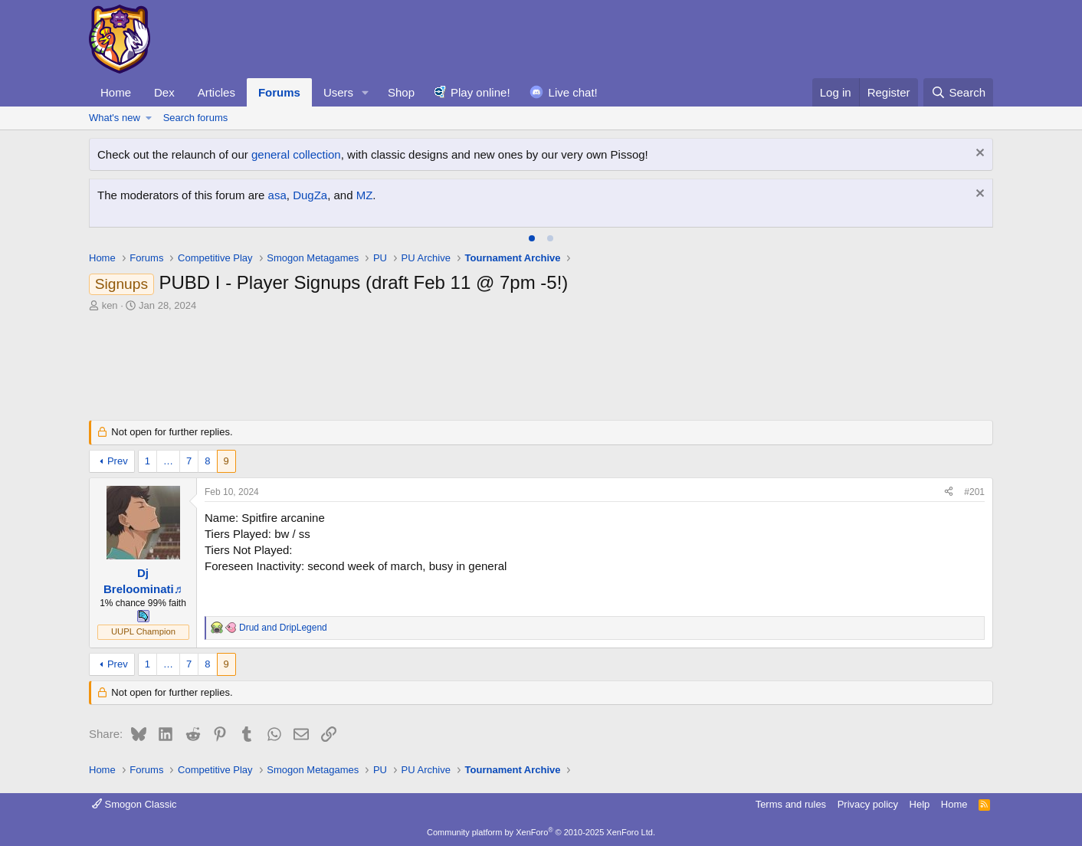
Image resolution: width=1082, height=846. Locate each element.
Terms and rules (791, 804)
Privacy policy (868, 804)
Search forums (195, 117)
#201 (974, 492)
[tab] (532, 238)
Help (920, 804)
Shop (401, 92)
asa (277, 195)
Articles (216, 92)
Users (338, 92)
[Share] (949, 492)
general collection (296, 154)
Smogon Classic (134, 804)
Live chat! (573, 92)
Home (115, 92)
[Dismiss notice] (978, 154)
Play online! (480, 92)
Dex (164, 92)
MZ (364, 195)
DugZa (310, 195)
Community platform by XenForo (541, 832)
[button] (365, 92)
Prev (117, 461)
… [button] (168, 461)
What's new (114, 117)
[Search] (958, 92)
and (283, 627)
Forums (279, 92)
